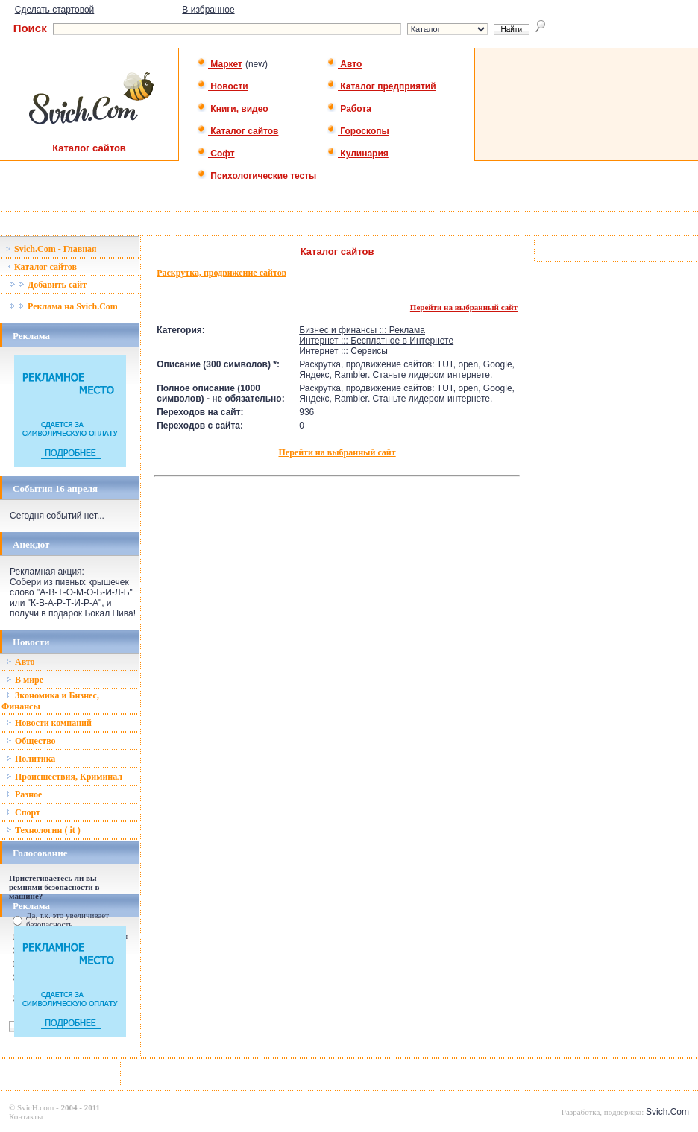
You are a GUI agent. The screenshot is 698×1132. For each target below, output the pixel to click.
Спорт (23, 812)
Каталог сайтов (237, 131)
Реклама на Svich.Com (64, 306)
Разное (24, 794)
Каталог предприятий (381, 86)
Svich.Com (667, 1112)
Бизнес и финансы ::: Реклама (362, 330)
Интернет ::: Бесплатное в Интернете (376, 340)
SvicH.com (35, 1107)
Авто (344, 64)
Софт (216, 153)
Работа (349, 109)
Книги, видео (232, 109)
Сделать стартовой (55, 9)
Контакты (26, 1116)
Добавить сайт (48, 284)
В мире (24, 679)
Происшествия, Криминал (64, 776)
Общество (31, 741)
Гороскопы (358, 131)
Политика (30, 758)
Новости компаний (49, 723)
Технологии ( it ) (43, 830)
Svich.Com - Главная (51, 249)
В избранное (208, 9)
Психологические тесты (256, 176)
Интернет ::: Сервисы (343, 351)
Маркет (219, 64)
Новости (222, 86)
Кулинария (358, 153)
